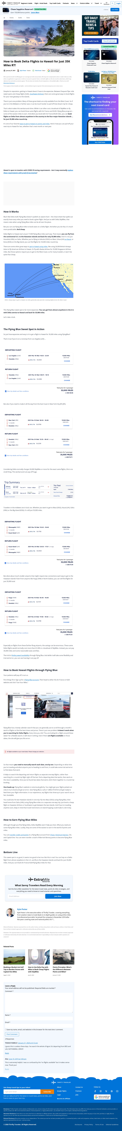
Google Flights (61, 1091)
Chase (52, 835)
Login (118, 3)
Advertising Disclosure (9, 83)
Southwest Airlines (36, 94)
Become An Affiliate (63, 1099)
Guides (20, 17)
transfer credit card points (19, 835)
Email (7, 1022)
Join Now (57, 896)
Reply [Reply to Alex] (7, 1069)
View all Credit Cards (109, 41)
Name (8, 1015)
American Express (61, 835)
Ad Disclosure (106, 3)
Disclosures (78, 1124)
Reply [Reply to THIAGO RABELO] (7, 1053)
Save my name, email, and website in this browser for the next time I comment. (35, 1030)
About (59, 1087)
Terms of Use (99, 1124)
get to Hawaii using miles (38, 246)
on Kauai (68, 239)
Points (28, 17)
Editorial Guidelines (112, 1124)
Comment (9, 991)
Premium (78, 1091)
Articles (12, 17)
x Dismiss (106, 9)
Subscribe (47, 1092)
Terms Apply (6, 12)
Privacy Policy (88, 1124)
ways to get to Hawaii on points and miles (35, 124)
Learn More (35, 12)
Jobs (76, 1095)
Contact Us (79, 1087)
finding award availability (20, 655)
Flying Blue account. (32, 680)
